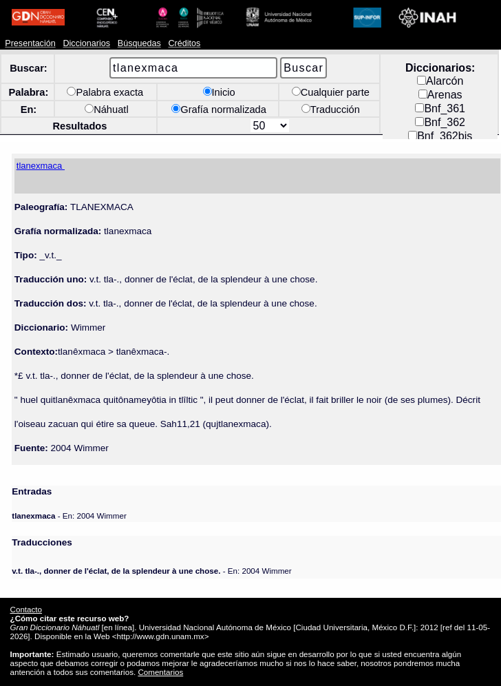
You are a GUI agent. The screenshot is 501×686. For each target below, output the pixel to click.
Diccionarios (86, 43)
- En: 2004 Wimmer (69, 515)
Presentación (30, 43)
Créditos (184, 43)
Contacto (26, 609)
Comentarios (160, 671)
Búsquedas (139, 43)
